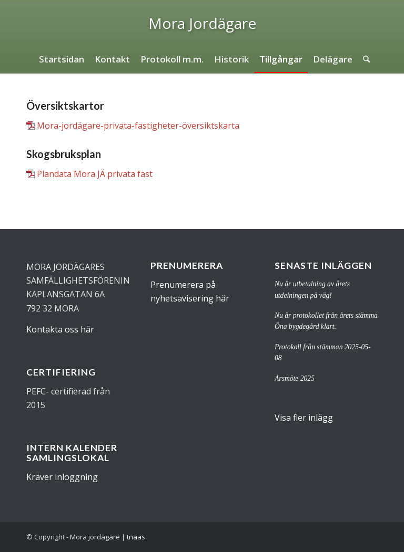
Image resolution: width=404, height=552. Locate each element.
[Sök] (364, 59)
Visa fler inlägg (304, 417)
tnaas (136, 536)
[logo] (202, 23)
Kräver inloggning (62, 477)
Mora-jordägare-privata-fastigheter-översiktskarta (138, 125)
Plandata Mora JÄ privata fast (95, 174)
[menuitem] (61, 59)
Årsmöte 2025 (295, 378)
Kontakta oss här (60, 329)
